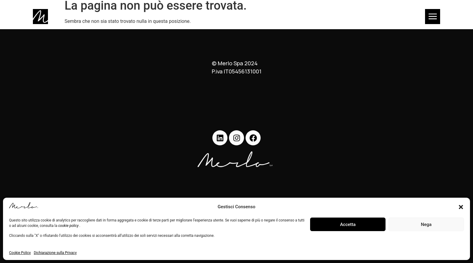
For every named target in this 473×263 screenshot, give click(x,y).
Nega (426, 224)
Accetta (348, 224)
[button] (461, 207)
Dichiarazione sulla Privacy (55, 253)
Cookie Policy (20, 253)
